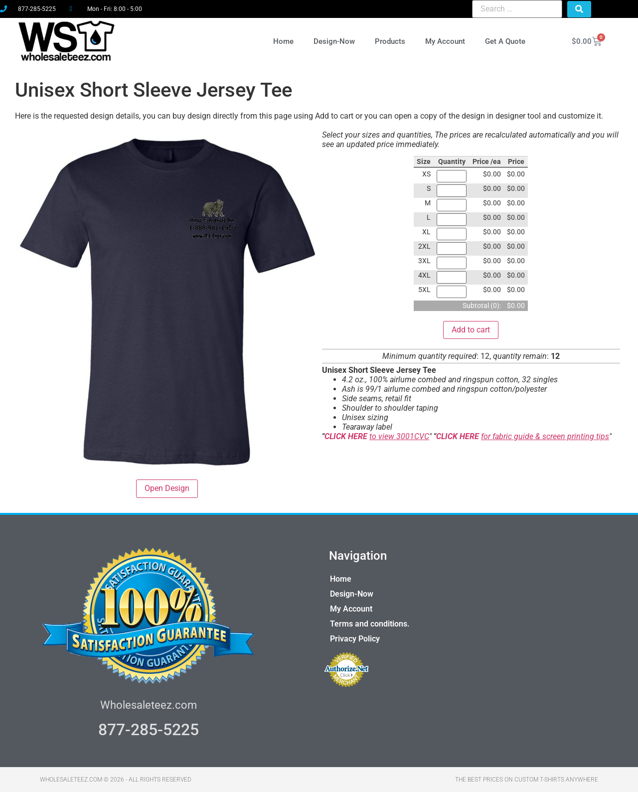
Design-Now (334, 41)
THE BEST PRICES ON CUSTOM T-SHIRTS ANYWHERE (526, 779)
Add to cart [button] (471, 329)
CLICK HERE (346, 436)
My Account (445, 41)
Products (390, 41)
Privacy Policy (355, 638)
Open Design (167, 488)
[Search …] (517, 9)
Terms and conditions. (370, 624)
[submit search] (579, 9)
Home (283, 41)
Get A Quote (505, 41)
